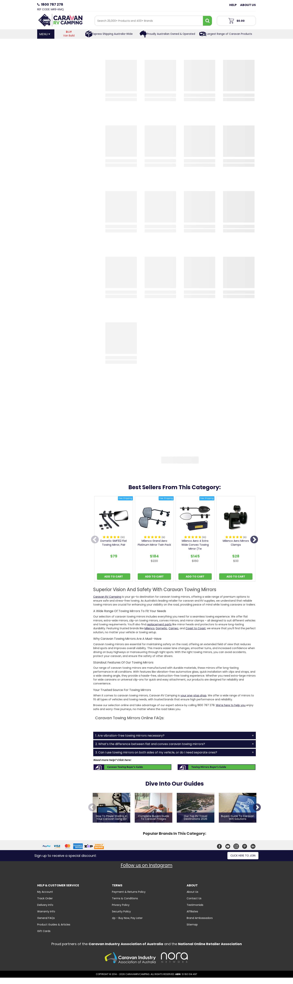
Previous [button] (94, 539)
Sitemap (192, 924)
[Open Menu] (45, 34)
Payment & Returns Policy (129, 892)
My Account (45, 892)
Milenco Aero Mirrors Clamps (236, 543)
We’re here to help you (231, 705)
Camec (173, 628)
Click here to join (242, 855)
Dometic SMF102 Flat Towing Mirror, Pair (113, 543)
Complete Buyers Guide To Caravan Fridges (153, 818)
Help (233, 5)
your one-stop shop (193, 695)
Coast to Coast (196, 628)
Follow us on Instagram (146, 865)
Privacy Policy (120, 905)
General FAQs (46, 918)
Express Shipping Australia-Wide (112, 34)
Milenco (149, 628)
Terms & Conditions (125, 898)
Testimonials (195, 905)
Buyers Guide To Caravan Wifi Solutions (237, 818)
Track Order (45, 898)
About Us (248, 5)
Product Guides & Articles (53, 924)
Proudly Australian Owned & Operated (171, 34)
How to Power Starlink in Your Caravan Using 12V (111, 818)
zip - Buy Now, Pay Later (127, 918)
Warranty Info (46, 911)
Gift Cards (43, 931)
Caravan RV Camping (107, 597)
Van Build (69, 33)
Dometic (161, 628)
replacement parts (159, 624)
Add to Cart (113, 576)
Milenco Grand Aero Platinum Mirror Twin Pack (154, 543)
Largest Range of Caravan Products (229, 34)
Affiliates (192, 911)
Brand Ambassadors (200, 918)
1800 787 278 (52, 4)
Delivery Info (45, 905)
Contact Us (194, 898)
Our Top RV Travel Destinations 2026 (195, 818)
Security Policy (121, 911)
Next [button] (254, 539)
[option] (113, 539)
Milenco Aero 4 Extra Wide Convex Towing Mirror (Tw (195, 545)
